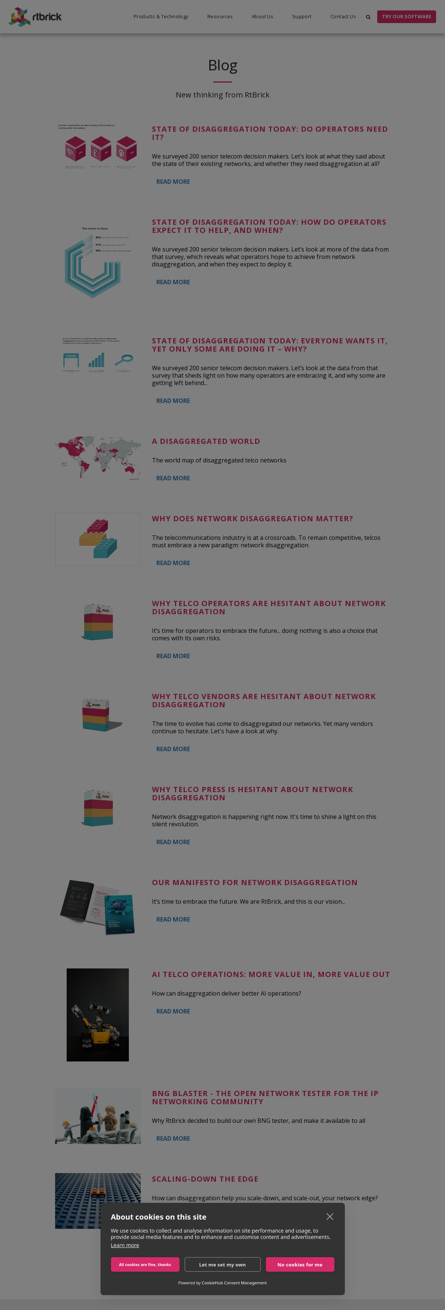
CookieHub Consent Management (234, 1282)
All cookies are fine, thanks (145, 1264)
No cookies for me (299, 1264)
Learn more (125, 1245)
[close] (330, 1216)
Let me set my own (222, 1264)
